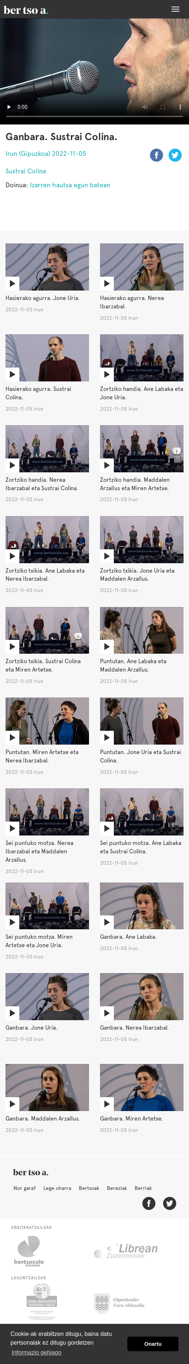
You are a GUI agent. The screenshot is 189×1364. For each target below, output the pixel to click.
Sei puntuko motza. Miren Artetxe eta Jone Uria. (39, 941)
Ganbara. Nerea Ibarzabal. (134, 1027)
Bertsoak (89, 1188)
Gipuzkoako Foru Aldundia (123, 1301)
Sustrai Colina (25, 171)
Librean (126, 1251)
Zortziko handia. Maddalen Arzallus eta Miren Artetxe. (135, 484)
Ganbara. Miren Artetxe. (131, 1118)
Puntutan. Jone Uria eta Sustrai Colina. (140, 756)
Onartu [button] (153, 1344)
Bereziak (117, 1188)
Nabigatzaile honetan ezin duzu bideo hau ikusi (94, 71)
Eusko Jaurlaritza (41, 1301)
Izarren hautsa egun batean (70, 185)
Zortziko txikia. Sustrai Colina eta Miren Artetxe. (43, 665)
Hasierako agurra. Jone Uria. (42, 298)
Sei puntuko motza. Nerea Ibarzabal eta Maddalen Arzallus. (39, 851)
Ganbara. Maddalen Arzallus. (42, 1118)
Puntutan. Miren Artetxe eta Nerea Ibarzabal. (41, 756)
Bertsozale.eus (34, 1251)
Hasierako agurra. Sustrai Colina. (38, 393)
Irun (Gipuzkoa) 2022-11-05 (45, 153)
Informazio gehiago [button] (36, 1352)
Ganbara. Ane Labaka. (128, 936)
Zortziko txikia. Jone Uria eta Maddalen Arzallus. (137, 575)
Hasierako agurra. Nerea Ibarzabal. (132, 302)
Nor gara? (25, 1188)
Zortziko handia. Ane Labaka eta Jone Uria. (141, 393)
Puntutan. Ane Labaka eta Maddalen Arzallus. (133, 665)
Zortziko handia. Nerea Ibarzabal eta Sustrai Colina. (41, 484)
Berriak (143, 1188)
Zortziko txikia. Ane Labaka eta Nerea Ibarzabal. (45, 575)
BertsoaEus (36, 9)
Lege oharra (57, 1188)
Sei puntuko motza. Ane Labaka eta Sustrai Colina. (140, 847)
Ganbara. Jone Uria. (31, 1027)
